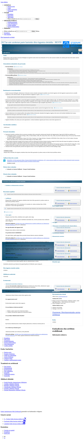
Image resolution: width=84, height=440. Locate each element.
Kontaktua (10, 14)
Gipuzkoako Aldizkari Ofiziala (12, 387)
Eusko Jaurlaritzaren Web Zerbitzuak (11, 411)
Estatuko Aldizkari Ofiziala (11, 388)
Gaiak (9, 8)
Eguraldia (6, 372)
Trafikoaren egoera (9, 374)
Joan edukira (4, 2)
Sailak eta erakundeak (10, 355)
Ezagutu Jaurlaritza (9, 354)
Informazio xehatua (19, 66)
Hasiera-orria (11, 6)
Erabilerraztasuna (12, 22)
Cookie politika (12, 25)
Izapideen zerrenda (9, 211)
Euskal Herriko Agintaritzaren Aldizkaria (15, 382)
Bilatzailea (10, 15)
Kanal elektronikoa (60, 190)
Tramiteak (10, 11)
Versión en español (9, 430)
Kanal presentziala (73, 190)
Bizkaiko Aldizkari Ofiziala (11, 385)
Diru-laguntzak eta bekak (8, 37)
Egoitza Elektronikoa (13, 26)
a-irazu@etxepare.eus (62, 296)
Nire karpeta (7, 34)
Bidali (81, 53)
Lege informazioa (9, 344)
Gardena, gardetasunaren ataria (12, 360)
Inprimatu (75, 53)
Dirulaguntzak (8, 368)
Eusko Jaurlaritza (12, 9)
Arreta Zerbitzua (8, 357)
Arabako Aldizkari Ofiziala (11, 384)
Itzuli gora (7, 433)
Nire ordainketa (8, 371)
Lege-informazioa (12, 23)
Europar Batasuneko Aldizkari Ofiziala (14, 390)
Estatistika (7, 375)
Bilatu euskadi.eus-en (13, 19)
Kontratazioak (8, 369)
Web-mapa (10, 17)
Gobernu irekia (8, 358)
